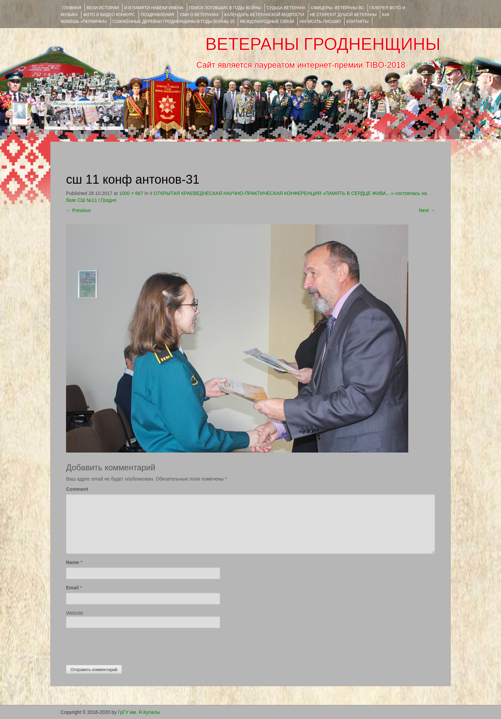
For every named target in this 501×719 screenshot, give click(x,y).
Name (72, 562)
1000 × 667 (131, 193)
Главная (71, 7)
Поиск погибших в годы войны (225, 7)
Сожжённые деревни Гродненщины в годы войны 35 (174, 21)
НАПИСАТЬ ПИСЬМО (320, 21)
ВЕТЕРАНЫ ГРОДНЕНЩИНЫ (322, 44)
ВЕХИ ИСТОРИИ (103, 7)
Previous (78, 210)
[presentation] (118, 644)
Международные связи (267, 21)
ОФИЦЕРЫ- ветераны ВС (337, 7)
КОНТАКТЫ (357, 21)
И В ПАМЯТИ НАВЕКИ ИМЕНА (153, 7)
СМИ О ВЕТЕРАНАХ (199, 14)
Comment (77, 489)
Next (427, 210)
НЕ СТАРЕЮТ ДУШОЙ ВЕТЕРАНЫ (343, 14)
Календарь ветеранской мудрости (264, 14)
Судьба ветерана (286, 7)
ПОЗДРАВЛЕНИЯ (157, 14)
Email (72, 587)
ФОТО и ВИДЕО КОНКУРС (109, 14)
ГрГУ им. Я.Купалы (139, 712)
